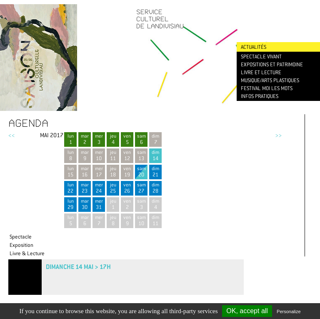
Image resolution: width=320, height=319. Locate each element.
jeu (113, 139)
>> (278, 135)
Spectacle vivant (261, 56)
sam (141, 139)
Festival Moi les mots (266, 88)
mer (98, 139)
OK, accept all (247, 310)
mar (84, 139)
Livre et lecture (261, 72)
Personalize (288, 311)
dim (155, 155)
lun (70, 139)
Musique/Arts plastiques (270, 80)
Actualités (253, 47)
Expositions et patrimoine (272, 64)
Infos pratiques (259, 96)
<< (11, 135)
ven (127, 139)
